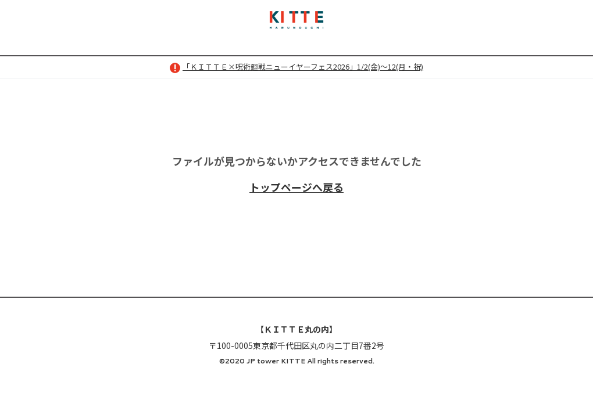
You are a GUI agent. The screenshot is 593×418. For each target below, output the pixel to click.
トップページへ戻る (296, 186)
